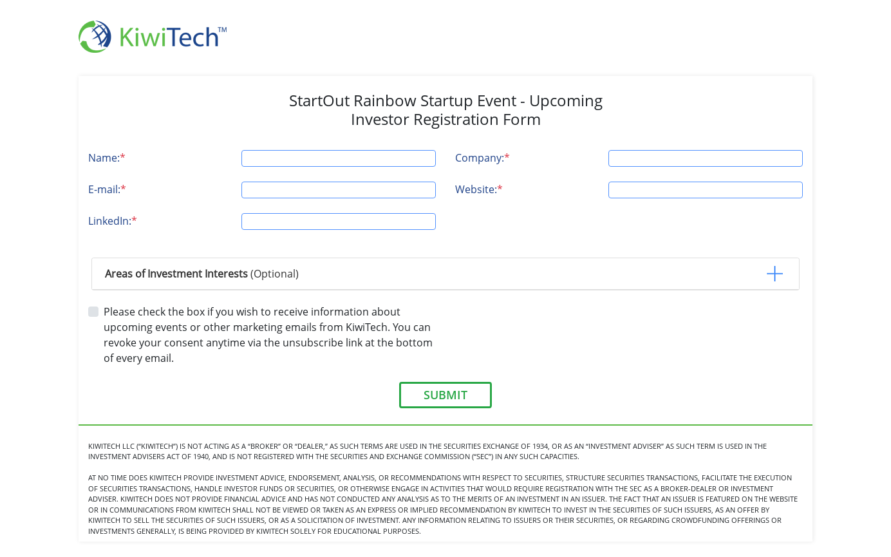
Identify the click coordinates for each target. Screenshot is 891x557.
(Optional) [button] (202, 274)
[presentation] (553, 329)
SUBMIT (445, 394)
